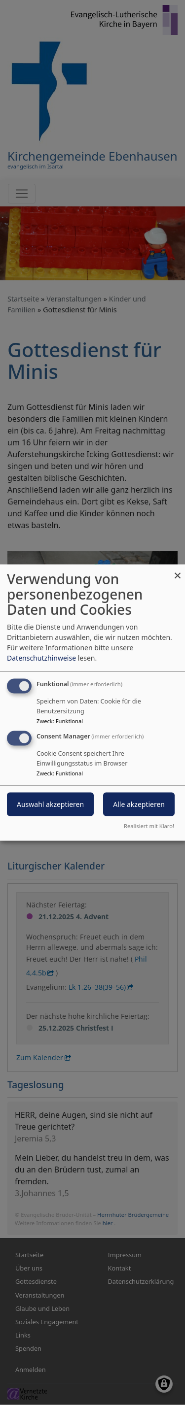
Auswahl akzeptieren (50, 804)
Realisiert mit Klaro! (149, 825)
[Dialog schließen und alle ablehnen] (177, 571)
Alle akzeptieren (139, 804)
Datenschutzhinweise (41, 658)
